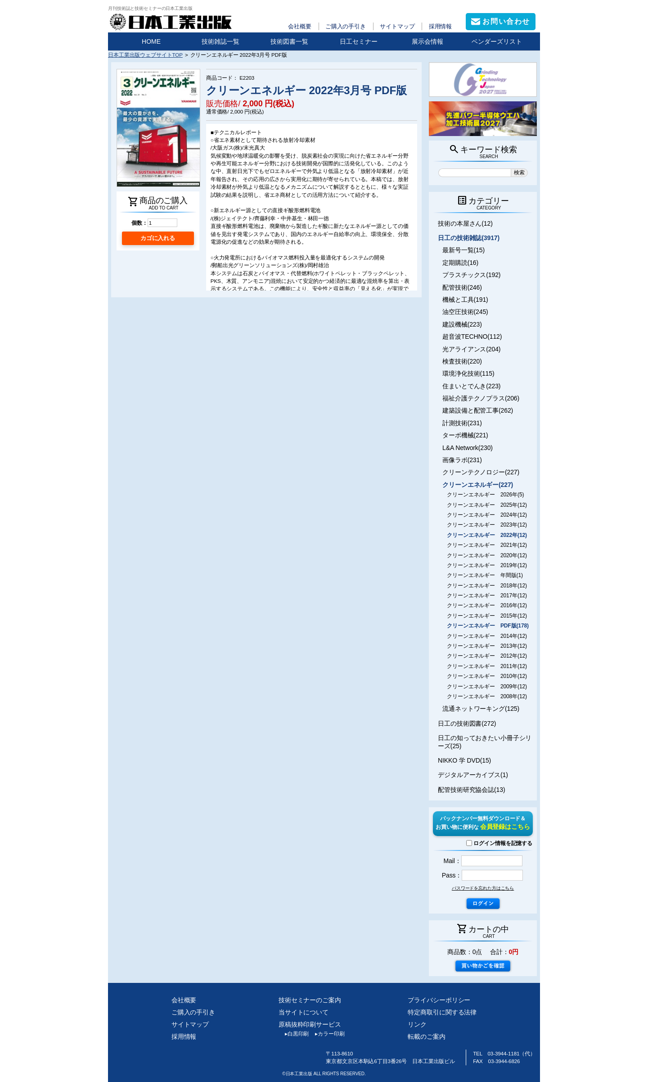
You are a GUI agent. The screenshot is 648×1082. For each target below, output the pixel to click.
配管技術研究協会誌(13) (471, 789)
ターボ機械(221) (465, 435)
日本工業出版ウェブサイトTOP (145, 55)
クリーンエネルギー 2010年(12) (487, 676)
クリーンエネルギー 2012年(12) (487, 656)
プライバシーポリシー (439, 1000)
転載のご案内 (426, 1036)
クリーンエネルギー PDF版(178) (488, 626)
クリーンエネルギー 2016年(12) (487, 605)
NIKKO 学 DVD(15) (464, 760)
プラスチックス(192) (471, 274)
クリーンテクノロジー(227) (480, 472)
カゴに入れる (157, 238)
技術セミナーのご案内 (310, 1000)
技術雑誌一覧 (220, 41)
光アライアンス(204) (471, 349)
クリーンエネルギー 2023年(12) (487, 525)
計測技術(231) (462, 423)
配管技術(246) (462, 287)
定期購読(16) (460, 262)
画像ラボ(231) (462, 460)
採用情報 (440, 26)
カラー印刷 (326, 1034)
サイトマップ (397, 26)
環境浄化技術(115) (468, 373)
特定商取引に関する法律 (442, 1012)
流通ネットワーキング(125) (480, 708)
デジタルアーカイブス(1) (473, 774)
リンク (417, 1024)
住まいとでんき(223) (471, 386)
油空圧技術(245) (465, 311)
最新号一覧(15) (463, 250)
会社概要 (299, 26)
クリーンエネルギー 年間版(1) (485, 575)
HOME (151, 41)
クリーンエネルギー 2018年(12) (487, 585)
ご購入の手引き (345, 26)
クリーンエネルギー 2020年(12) (487, 555)
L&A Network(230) (467, 447)
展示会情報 (427, 41)
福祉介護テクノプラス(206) (480, 398)
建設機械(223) (462, 324)
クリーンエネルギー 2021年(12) (487, 545)
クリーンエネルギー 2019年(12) (487, 565)
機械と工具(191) (465, 299)
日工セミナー (359, 41)
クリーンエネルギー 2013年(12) (487, 646)
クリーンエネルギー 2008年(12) (487, 696)
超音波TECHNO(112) (472, 336)
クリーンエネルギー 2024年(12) (487, 515)
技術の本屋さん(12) (465, 223)
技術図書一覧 (289, 41)
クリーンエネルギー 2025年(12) (487, 505)
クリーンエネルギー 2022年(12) (487, 535)
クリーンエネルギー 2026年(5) (485, 494)
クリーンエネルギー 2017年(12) (487, 595)
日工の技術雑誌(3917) (469, 237)
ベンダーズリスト (497, 41)
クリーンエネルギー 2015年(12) (487, 616)
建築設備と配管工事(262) (477, 410)
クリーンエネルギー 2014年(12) (487, 636)
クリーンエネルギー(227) (477, 484)
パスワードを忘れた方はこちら (483, 888)
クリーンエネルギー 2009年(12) (487, 686)
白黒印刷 (294, 1034)
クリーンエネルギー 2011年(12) (487, 666)
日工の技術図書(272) (467, 723)
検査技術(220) (462, 361)
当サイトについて (303, 1012)
